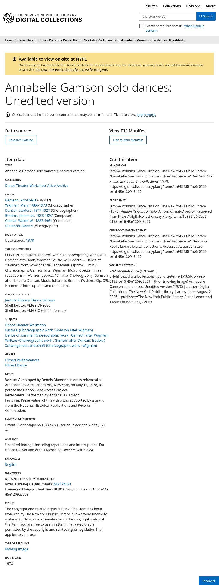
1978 (30, 240)
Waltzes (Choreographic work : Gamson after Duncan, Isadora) (55, 340)
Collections (172, 6)
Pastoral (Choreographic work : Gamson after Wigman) (49, 330)
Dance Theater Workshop (25, 325)
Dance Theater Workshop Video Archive (36, 185)
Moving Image (16, 549)
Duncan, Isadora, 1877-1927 (27, 210)
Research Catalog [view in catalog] (21, 140)
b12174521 (62, 484)
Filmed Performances (22, 360)
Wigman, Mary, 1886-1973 (26, 205)
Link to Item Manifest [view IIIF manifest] (128, 140)
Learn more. (146, 114)
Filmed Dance (16, 365)
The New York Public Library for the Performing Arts (71, 70)
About (211, 6)
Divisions (193, 6)
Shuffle (152, 6)
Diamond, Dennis (19, 225)
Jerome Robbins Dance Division (30, 300)
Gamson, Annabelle (20, 200)
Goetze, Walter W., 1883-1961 (28, 220)
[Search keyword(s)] (167, 16)
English (11, 464)
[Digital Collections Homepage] (42, 18)
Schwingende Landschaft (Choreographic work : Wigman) (51, 345)
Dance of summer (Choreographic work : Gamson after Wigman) (56, 335)
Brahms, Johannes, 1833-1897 (29, 215)
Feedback (209, 581)
